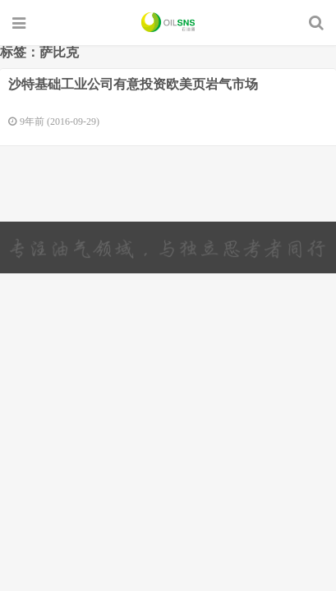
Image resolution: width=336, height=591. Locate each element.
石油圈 (168, 22)
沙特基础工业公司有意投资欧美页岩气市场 (133, 84)
